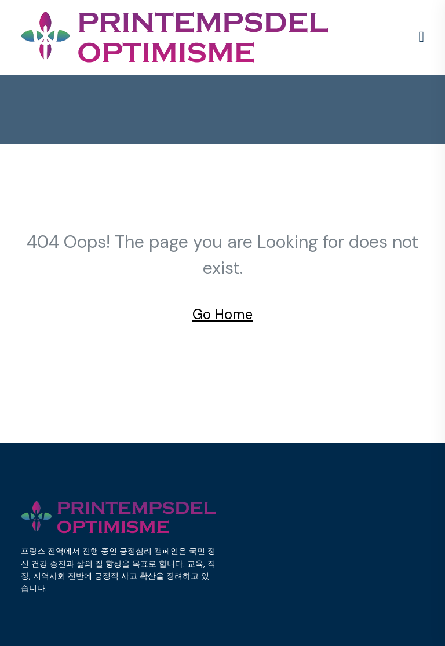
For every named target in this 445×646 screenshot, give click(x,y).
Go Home (222, 314)
